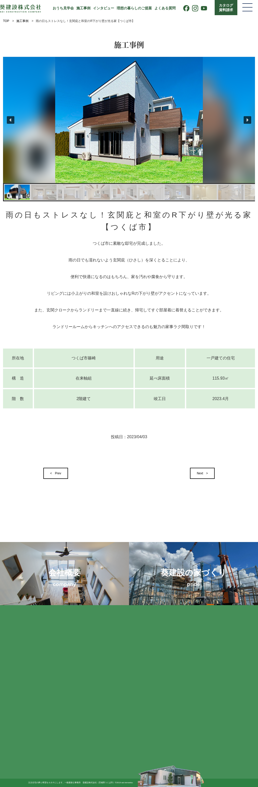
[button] (10, 120)
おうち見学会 (63, 8)
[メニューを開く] (247, 7)
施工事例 (83, 8)
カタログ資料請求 (226, 7)
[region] (129, 129)
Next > (202, 473)
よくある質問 (165, 8)
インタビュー (103, 8)
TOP (6, 21)
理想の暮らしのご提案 (134, 8)
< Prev (55, 473)
